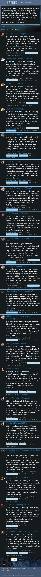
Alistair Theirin (10, 207)
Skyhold (21, 55)
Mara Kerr (9, 260)
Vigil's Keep (14, 185)
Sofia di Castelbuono (12, 497)
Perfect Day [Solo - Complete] (18, 398)
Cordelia (8, 524)
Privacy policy (26, 569)
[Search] (38, 2)
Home (3, 571)
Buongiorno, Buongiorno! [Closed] (20, 478)
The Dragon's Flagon (25, 105)
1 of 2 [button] (14, 559)
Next (21, 559)
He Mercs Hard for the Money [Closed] (21, 532)
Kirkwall (13, 158)
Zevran (8, 128)
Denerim (34, 209)
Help (33, 569)
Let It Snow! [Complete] (15, 84)
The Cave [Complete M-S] (16, 423)
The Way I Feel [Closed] (16, 161)
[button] (3, 2)
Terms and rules (15, 569)
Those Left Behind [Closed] (17, 266)
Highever (34, 312)
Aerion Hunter (10, 390)
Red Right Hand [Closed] (16, 344)
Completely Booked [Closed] (17, 505)
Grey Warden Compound (27, 288)
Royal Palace (34, 130)
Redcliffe (21, 365)
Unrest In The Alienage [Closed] (19, 188)
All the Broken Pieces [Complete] (19, 291)
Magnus (8, 363)
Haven (35, 80)
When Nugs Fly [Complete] (17, 34)
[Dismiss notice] (38, 8)
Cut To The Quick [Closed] (16, 213)
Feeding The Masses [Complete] (19, 59)
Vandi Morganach (11, 78)
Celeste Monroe (11, 153)
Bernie (8, 103)
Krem (7, 53)
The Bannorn (23, 394)
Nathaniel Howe (11, 180)
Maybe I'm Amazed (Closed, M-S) (19, 369)
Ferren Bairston (11, 310)
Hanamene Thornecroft (13, 472)
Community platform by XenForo (18, 575)
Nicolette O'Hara (11, 232)
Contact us (5, 569)
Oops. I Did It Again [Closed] (17, 109)
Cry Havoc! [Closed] (14, 134)
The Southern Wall (16, 555)
